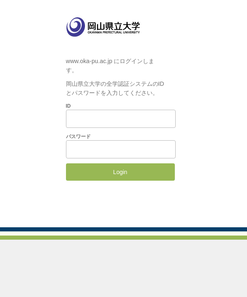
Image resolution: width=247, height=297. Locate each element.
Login (120, 172)
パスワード (78, 136)
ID (68, 106)
